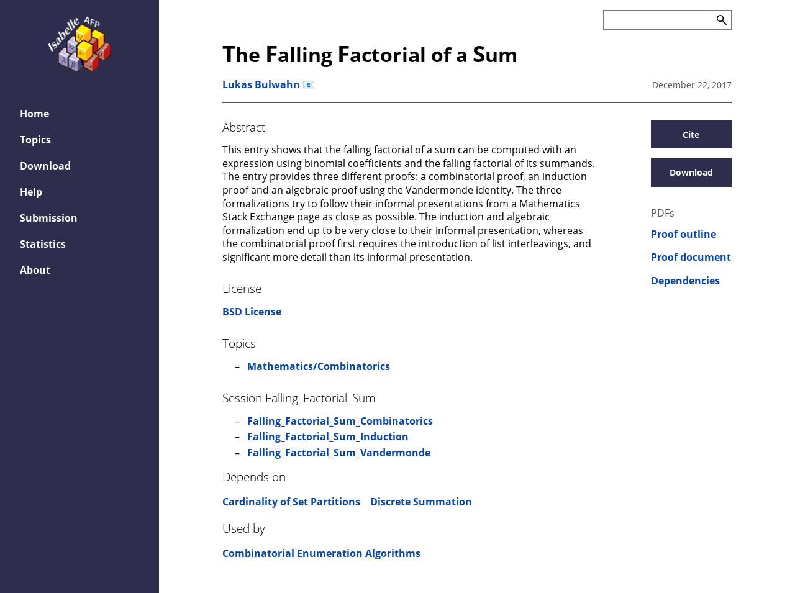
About (35, 270)
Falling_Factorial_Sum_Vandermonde (338, 452)
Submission (49, 218)
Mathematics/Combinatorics (318, 366)
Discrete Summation (421, 502)
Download (45, 166)
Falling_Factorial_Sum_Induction (328, 436)
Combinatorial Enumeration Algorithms (321, 553)
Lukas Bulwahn (261, 84)
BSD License (251, 312)
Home (34, 113)
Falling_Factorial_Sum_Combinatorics (340, 421)
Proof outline (683, 234)
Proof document (691, 257)
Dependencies (685, 280)
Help (31, 192)
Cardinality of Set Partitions (291, 502)
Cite (691, 134)
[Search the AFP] (657, 20)
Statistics (43, 244)
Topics (35, 140)
